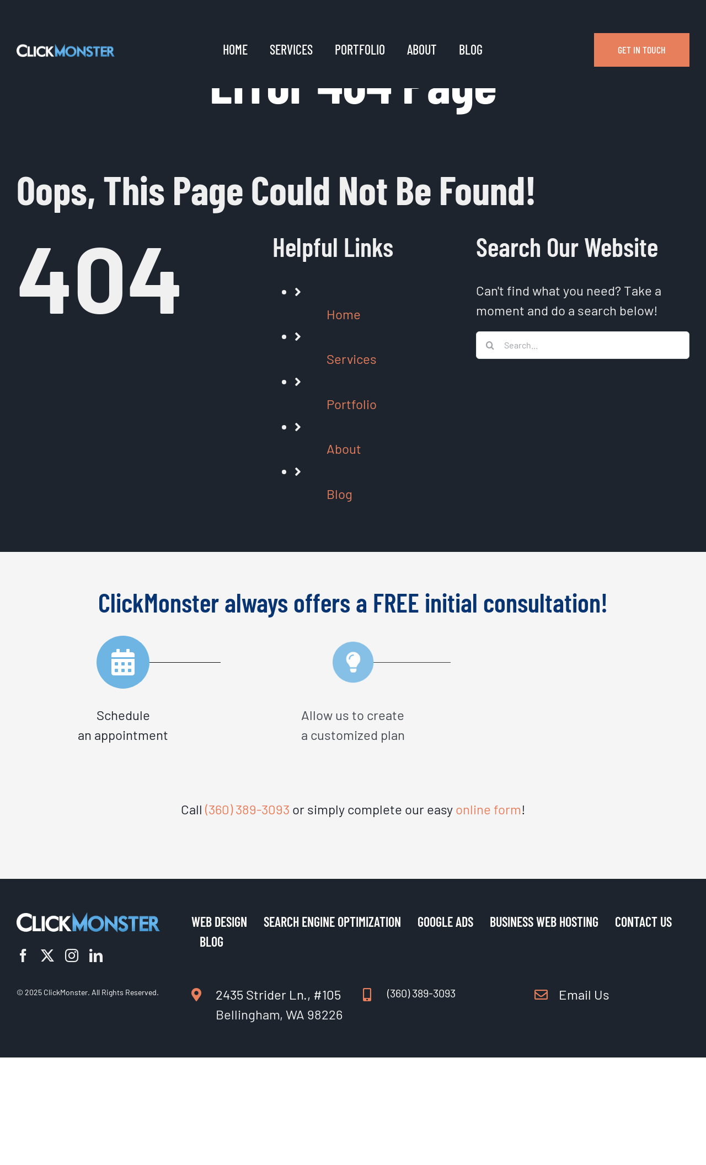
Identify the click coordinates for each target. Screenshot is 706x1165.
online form (488, 809)
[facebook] (23, 955)
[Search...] (582, 345)
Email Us (584, 994)
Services (352, 359)
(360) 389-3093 (247, 809)
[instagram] (71, 955)
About (344, 449)
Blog (339, 494)
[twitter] (47, 955)
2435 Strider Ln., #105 (278, 994)
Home (344, 314)
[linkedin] (96, 955)
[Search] (490, 345)
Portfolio (352, 404)
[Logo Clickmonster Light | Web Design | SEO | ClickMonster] (66, 50)
